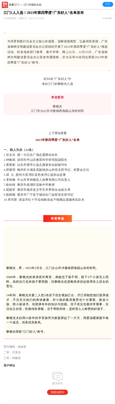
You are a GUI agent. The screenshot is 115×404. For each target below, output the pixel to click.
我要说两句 (57, 392)
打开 (108, 4)
